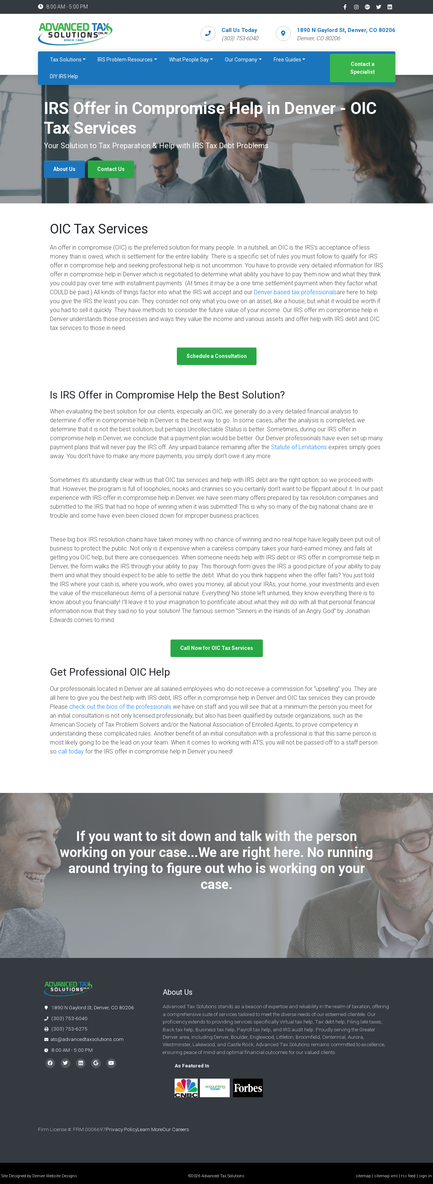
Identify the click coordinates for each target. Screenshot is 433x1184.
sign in (425, 1176)
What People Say (189, 60)
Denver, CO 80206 (318, 38)
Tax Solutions (66, 60)
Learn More (149, 1129)
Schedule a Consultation (217, 356)
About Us (64, 169)
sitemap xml (386, 1176)
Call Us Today (239, 30)
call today (71, 751)
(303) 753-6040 (66, 1018)
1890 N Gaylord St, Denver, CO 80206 (346, 30)
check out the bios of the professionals (120, 706)
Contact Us (111, 169)
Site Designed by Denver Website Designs (39, 1176)
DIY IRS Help (64, 76)
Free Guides (287, 60)
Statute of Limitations (299, 447)
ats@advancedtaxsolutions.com (87, 1039)
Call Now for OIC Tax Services (216, 648)
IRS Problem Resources (125, 60)
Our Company (241, 60)
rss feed (408, 1176)
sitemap (363, 1176)
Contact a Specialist (362, 68)
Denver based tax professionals (295, 292)
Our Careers (176, 1129)
